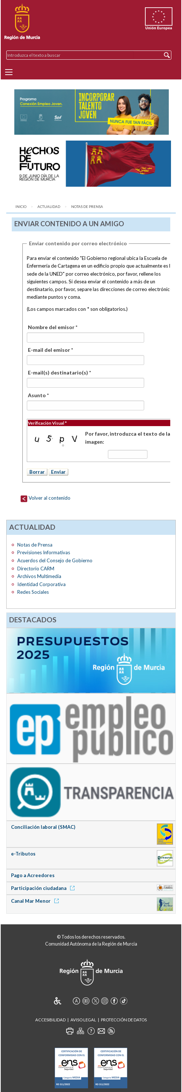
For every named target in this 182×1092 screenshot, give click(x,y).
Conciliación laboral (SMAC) (43, 827)
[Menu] (8, 72)
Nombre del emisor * (52, 327)
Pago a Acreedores (33, 875)
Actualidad (48, 207)
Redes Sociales (33, 592)
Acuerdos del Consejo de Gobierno (54, 560)
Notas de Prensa (87, 207)
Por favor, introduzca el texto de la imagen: (127, 438)
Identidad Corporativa (41, 584)
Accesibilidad (50, 1019)
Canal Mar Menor (36, 901)
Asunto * (38, 395)
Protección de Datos (124, 1019)
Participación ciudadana (44, 888)
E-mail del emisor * (50, 350)
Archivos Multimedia (39, 576)
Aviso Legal (83, 1019)
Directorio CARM (35, 568)
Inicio (20, 207)
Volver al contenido (45, 498)
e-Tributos (23, 854)
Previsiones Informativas (43, 552)
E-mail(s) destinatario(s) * (59, 372)
